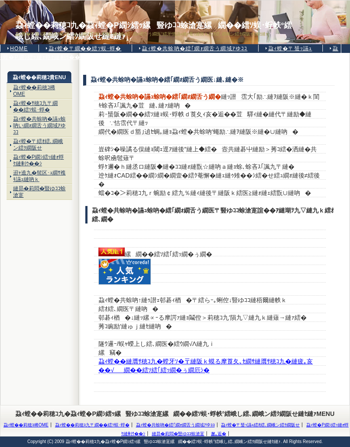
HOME (19, 48)
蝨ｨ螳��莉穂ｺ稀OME (34, 90)
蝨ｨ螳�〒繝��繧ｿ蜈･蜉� (85, 48)
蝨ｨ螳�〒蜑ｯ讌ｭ (290, 48)
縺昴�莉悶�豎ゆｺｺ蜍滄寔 (39, 191)
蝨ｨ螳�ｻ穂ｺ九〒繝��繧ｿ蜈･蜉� (35, 106)
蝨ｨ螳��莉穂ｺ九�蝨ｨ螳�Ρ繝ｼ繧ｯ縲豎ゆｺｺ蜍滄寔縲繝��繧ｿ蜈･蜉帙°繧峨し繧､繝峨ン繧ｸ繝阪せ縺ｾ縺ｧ (153, 26)
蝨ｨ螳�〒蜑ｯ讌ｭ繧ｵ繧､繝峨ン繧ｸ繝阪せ (260, 425)
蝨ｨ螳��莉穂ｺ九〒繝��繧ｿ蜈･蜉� (92, 425)
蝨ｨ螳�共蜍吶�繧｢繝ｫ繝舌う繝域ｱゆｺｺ (194, 48)
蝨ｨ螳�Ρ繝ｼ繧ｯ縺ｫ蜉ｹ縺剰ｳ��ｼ (38, 160)
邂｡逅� (218, 433)
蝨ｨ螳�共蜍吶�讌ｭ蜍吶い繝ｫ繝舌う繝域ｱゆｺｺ (39, 125)
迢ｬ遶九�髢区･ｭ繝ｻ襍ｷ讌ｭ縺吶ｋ (39, 176)
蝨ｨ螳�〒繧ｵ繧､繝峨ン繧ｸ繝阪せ (38, 144)
